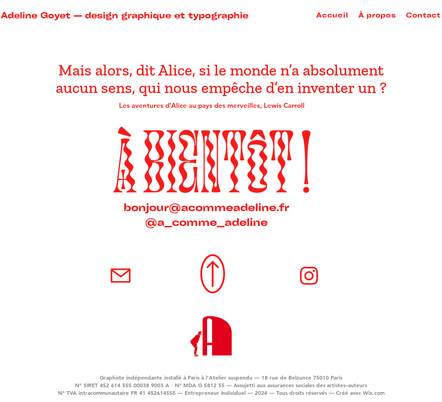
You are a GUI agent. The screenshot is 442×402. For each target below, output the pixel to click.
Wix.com (374, 392)
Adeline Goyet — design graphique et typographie (124, 15)
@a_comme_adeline (206, 222)
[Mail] (120, 275)
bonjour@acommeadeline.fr (206, 207)
